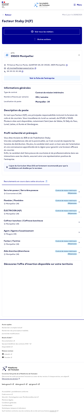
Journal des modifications (10, 334)
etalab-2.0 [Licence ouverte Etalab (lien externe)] (53, 411)
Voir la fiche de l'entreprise (42, 78)
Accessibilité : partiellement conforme (15, 392)
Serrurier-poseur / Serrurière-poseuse (21, 190)
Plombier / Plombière (13, 200)
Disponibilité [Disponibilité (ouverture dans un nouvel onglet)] (6, 347)
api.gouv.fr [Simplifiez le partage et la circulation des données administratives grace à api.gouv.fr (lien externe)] (33, 384)
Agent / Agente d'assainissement (19, 230)
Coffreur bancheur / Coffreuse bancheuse (23, 220)
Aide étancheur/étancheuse (16, 251)
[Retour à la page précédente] (7, 14)
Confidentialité (7, 405)
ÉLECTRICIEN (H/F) (13, 210)
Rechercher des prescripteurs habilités (15, 331)
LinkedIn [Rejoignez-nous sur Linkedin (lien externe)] (6, 354)
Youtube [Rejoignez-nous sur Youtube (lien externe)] (6, 357)
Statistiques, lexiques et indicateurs (14, 408)
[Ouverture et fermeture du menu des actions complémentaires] (42, 39)
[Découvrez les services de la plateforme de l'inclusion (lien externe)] (11, 368)
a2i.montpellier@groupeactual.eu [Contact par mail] (20, 68)
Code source (6, 394)
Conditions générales (9, 403)
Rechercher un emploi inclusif (12, 328)
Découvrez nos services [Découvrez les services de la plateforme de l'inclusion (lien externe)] (10, 379)
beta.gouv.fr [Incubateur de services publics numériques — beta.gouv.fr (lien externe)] (7, 384)
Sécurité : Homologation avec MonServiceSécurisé (19, 397)
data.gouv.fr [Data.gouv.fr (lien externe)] (20, 384)
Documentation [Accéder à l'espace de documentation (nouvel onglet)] (7, 341)
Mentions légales (7, 400)
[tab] (26, 181)
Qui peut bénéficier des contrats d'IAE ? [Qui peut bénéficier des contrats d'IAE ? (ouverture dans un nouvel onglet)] (15, 344)
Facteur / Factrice (12, 240)
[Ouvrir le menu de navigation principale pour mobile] (76, 4)
